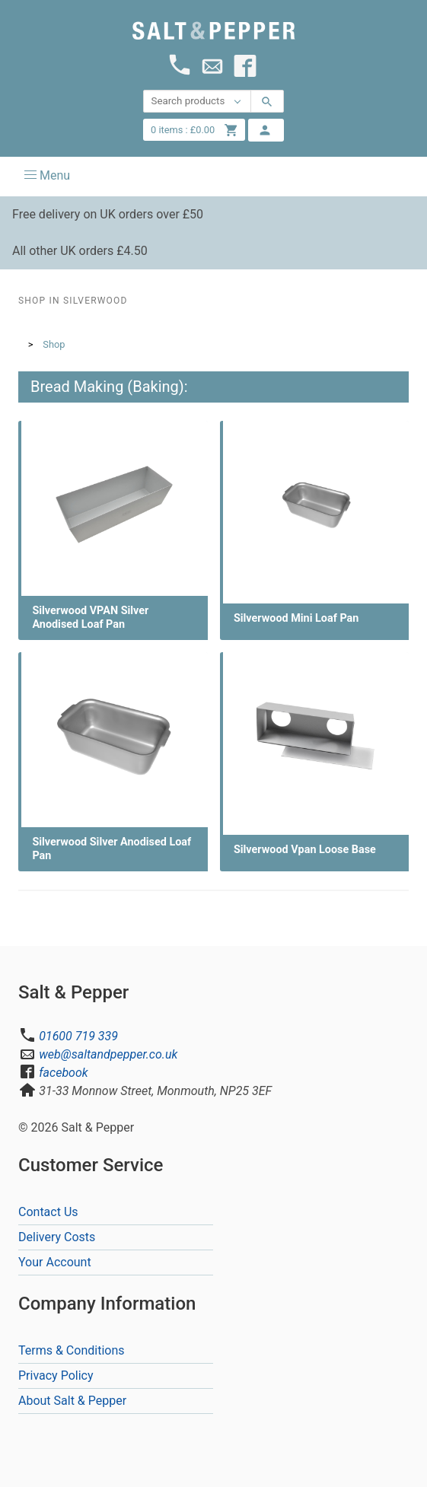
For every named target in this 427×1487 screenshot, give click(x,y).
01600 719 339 (78, 1036)
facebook (63, 1072)
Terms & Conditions (71, 1350)
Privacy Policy (56, 1375)
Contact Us (48, 1212)
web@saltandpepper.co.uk (108, 1054)
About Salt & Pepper (72, 1400)
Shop (54, 344)
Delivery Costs (56, 1237)
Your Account (54, 1262)
